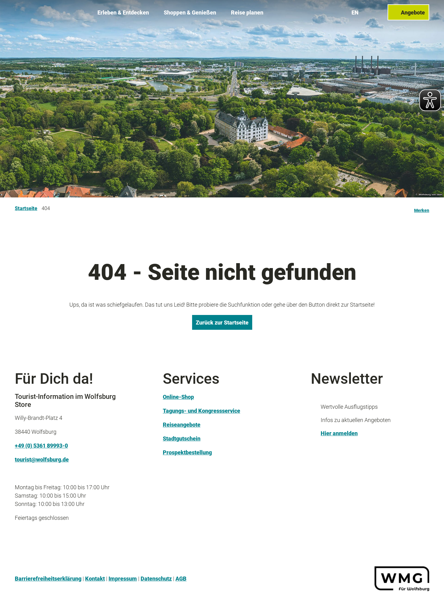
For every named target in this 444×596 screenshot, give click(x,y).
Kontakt (95, 578)
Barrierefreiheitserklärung (48, 578)
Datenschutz (156, 578)
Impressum (123, 578)
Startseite (26, 208)
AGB (181, 578)
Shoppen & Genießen (190, 12)
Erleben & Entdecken (123, 12)
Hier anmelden (339, 433)
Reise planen (247, 12)
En (355, 12)
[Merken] (421, 208)
